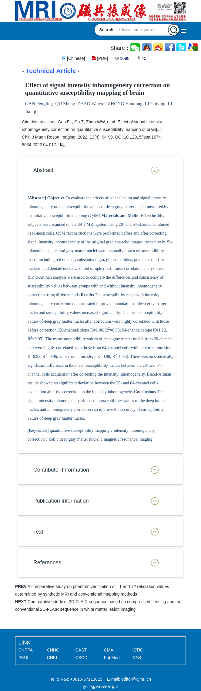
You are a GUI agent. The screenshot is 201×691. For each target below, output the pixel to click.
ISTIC (137, 650)
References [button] (47, 562)
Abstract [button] (43, 170)
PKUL (24, 657)
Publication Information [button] (61, 501)
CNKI (52, 657)
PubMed (111, 657)
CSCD (81, 657)
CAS (136, 657)
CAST (81, 650)
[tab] (100, 170)
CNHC (53, 650)
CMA (108, 650)
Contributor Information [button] (61, 470)
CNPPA (25, 650)
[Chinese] (76, 58)
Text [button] (38, 532)
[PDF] (102, 58)
